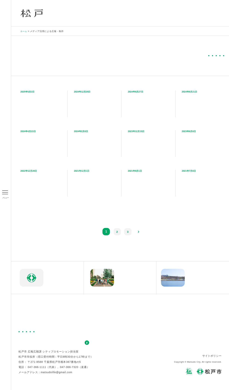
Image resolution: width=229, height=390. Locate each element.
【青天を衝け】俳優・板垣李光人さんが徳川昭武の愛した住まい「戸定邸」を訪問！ (202, 182)
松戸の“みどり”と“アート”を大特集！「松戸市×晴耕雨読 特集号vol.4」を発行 (94, 103)
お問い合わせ (73, 343)
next (139, 232)
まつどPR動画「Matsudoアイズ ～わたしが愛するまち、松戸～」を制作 (202, 142)
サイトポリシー (212, 356)
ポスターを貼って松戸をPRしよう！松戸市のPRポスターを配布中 (93, 142)
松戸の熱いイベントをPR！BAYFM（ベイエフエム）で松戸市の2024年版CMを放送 (202, 103)
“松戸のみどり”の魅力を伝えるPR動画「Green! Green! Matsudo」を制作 (40, 103)
